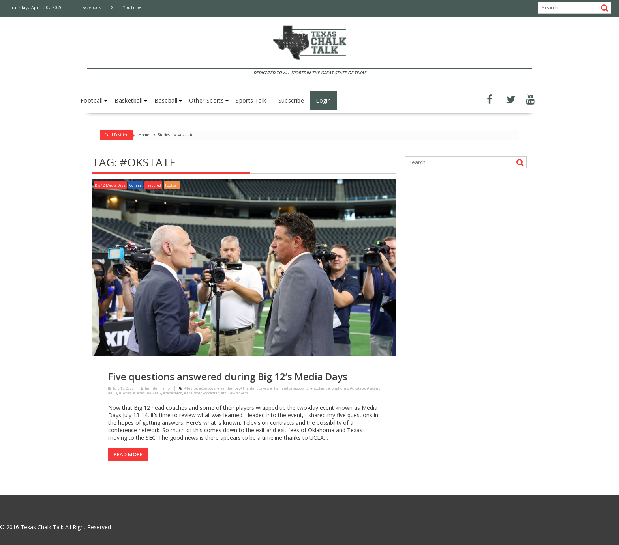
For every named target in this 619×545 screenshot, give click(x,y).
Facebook (91, 7)
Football (92, 100)
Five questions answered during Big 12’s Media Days (227, 376)
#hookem (318, 388)
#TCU (112, 393)
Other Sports (206, 100)
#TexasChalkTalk (147, 393)
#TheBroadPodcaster (201, 393)
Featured (153, 185)
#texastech (172, 393)
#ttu (225, 393)
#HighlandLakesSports (289, 388)
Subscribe (291, 100)
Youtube (132, 7)
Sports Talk (251, 100)
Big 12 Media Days (110, 185)
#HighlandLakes (254, 388)
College (135, 185)
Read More (128, 454)
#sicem (373, 388)
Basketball (128, 100)
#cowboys (207, 388)
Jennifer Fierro (155, 388)
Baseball (165, 100)
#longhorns (338, 388)
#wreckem (239, 393)
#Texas (125, 393)
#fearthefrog (228, 388)
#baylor (190, 388)
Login (323, 100)
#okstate (357, 388)
